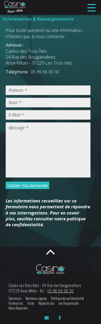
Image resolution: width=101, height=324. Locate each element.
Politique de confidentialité (67, 298)
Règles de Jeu (46, 303)
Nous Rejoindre (18, 308)
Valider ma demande (27, 186)
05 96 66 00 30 (60, 290)
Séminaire (15, 298)
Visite (30, 303)
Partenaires (16, 303)
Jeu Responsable (68, 303)
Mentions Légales (36, 298)
